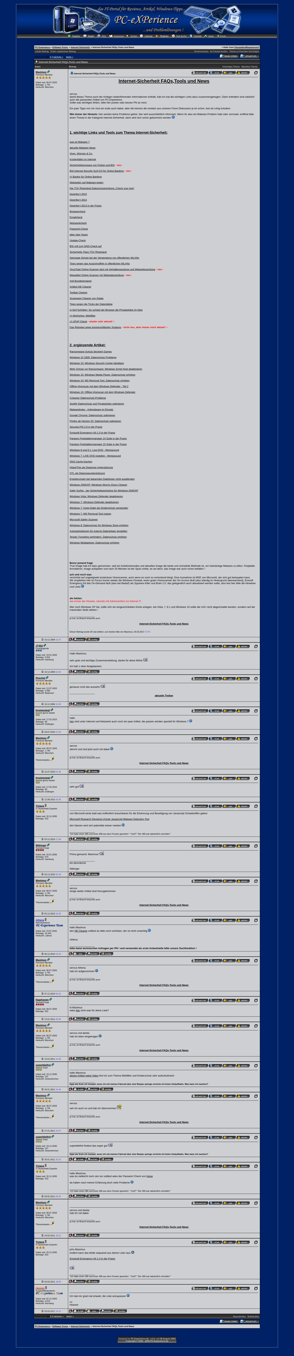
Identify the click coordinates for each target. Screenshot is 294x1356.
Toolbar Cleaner (78, 292)
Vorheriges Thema (231, 66)
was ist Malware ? (80, 142)
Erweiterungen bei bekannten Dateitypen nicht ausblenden (102, 479)
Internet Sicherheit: (80, 47)
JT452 (39, 645)
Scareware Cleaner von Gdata (86, 298)
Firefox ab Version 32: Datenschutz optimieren (95, 421)
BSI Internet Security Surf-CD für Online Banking (97, 170)
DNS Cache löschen (81, 461)
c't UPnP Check (78, 321)
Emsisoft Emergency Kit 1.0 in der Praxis (92, 432)
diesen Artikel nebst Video (84, 1075)
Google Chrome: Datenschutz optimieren (92, 415)
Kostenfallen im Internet (83, 159)
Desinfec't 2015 (78, 194)
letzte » (69, 57)
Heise (149, 1176)
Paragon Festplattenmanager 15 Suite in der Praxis (98, 444)
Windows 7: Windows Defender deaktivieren (94, 502)
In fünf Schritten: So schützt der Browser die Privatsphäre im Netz (106, 309)
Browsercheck (78, 211)
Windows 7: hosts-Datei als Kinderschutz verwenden (99, 507)
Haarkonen (42, 999)
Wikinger (41, 845)
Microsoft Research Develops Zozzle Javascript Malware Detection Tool (109, 819)
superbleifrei (43, 1065)
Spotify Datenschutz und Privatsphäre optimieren (97, 403)
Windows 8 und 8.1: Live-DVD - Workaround (94, 450)
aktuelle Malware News (83, 147)
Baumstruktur (239, 1316)
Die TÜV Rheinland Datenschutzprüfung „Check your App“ (102, 188)
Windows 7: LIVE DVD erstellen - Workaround (95, 455)
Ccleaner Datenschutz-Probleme (88, 397)
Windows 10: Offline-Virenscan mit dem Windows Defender (103, 392)
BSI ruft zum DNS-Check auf (86, 246)
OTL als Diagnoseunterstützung (87, 473)
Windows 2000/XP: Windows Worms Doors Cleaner (98, 484)
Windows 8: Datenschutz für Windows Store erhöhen (99, 525)
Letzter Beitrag (42, 51)
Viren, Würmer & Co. (81, 153)
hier (72, 721)
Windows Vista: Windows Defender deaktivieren (96, 496)
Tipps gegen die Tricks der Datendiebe (91, 304)
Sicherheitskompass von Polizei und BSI (92, 165)
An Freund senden (219, 51)
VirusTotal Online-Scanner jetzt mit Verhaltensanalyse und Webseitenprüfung (112, 269)
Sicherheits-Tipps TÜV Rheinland (88, 252)
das (78, 1010)
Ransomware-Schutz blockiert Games (91, 351)
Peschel (40, 678)
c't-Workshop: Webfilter (83, 315)
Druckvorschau (201, 51)
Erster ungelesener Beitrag (63, 51)
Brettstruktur (253, 1316)
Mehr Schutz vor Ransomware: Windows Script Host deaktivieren (106, 369)
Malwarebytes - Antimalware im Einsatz (91, 409)
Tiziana (40, 806)
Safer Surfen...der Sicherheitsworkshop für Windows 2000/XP (104, 490)
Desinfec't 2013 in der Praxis (86, 205)
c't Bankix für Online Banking (86, 176)
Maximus (41, 72)
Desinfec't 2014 (78, 199)
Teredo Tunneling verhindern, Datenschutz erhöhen (98, 536)
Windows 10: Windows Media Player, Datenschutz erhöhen (102, 374)
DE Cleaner (81, 930)
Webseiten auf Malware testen (86, 182)
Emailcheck (76, 217)
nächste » (58, 57)
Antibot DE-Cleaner (80, 286)
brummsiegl (43, 710)
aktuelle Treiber (164, 695)
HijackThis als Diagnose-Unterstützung (91, 467)
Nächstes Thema (249, 66)
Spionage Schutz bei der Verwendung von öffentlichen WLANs (104, 257)
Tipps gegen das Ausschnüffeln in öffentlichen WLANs (100, 263)
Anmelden (240, 47)
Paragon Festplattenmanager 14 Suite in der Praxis (98, 438)
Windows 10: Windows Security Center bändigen (97, 363)
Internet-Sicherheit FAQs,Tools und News (164, 623)
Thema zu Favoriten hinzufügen (244, 51)
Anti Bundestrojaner (81, 281)
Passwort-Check (79, 228)
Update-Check (78, 240)
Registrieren (252, 47)
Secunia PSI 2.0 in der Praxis (86, 426)
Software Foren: (60, 47)
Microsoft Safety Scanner (84, 519)
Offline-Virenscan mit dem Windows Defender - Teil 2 (99, 386)
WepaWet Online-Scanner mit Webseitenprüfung (97, 275)
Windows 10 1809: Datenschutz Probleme (93, 357)
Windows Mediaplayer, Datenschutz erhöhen (94, 542)
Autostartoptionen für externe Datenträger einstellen (98, 531)
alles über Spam (79, 234)
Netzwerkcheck (78, 223)
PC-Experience (43, 47)
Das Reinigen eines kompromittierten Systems (95, 327)
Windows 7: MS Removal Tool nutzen (90, 513)
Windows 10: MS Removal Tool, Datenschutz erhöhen (100, 380)
